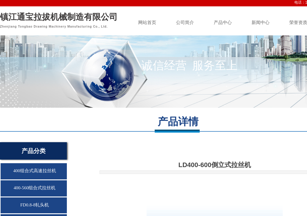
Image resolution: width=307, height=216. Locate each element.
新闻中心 (261, 22)
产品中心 (223, 22)
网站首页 (147, 22)
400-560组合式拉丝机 (35, 187)
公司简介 (185, 22)
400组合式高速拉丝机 (34, 170)
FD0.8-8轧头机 (34, 204)
